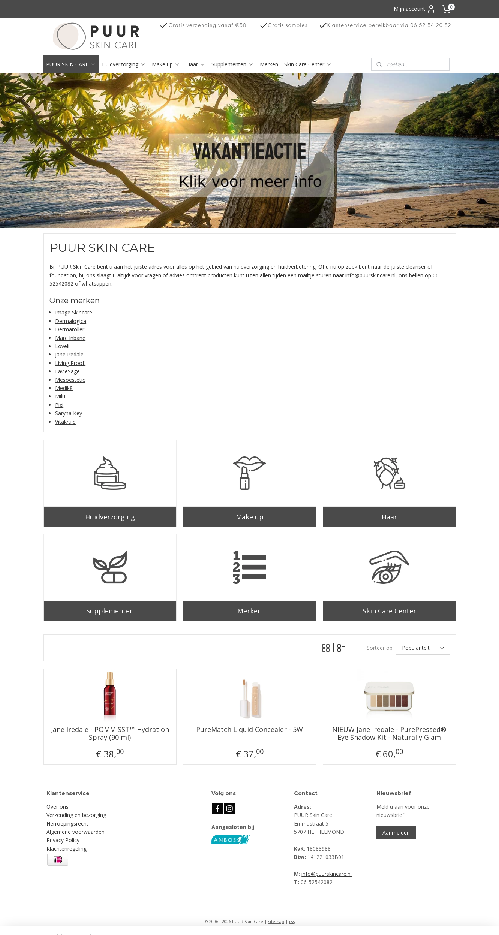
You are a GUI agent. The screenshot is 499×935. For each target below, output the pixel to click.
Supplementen (232, 64)
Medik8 (64, 388)
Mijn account (415, 8)
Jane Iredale (69, 354)
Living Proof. (70, 363)
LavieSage (67, 371)
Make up (166, 64)
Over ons (57, 806)
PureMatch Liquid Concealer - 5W (249, 729)
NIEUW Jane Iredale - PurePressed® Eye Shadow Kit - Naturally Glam (389, 733)
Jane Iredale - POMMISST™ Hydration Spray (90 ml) (110, 733)
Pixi (59, 404)
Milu (60, 396)
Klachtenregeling (66, 848)
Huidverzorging (124, 64)
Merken (269, 64)
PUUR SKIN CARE (71, 64)
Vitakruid (65, 421)
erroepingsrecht (69, 823)
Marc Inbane (70, 337)
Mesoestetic (70, 379)
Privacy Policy (62, 840)
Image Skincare (73, 312)
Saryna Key (68, 413)
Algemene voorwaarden (75, 831)
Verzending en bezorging (76, 814)
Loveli (62, 346)
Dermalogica (70, 321)
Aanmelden (396, 832)
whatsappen (96, 283)
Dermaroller (69, 329)
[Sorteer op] (423, 648)
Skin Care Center (308, 64)
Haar (195, 64)
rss (292, 921)
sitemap (276, 921)
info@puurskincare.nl (370, 274)
